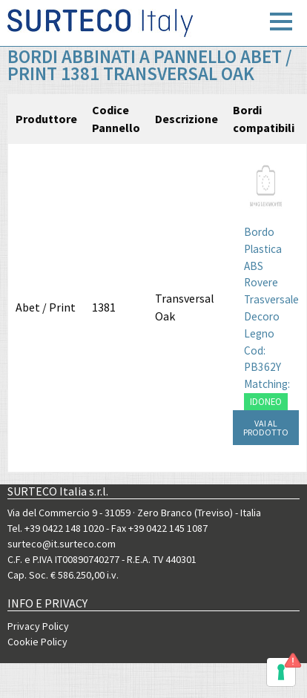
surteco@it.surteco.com (61, 543)
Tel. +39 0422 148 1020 (55, 528)
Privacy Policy (38, 626)
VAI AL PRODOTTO (265, 428)
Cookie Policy (37, 641)
